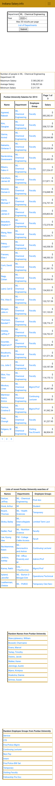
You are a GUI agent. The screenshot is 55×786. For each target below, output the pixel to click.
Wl (18, 506)
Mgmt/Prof (34, 387)
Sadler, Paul (6, 531)
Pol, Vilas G (6, 299)
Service (6, 735)
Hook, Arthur (7, 506)
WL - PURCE (22, 584)
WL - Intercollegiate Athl (23, 521)
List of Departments (27, 25)
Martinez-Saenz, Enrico (5, 398)
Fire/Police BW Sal (12, 763)
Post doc (37, 500)
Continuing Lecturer (42, 548)
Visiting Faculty (10, 772)
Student (36, 506)
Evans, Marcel (14, 647)
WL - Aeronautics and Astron (22, 548)
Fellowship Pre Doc (12, 777)
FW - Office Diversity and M (23, 559)
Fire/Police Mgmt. (11, 745)
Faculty (32, 114)
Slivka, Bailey (7, 522)
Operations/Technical (43, 576)
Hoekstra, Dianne (16, 675)
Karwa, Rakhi (7, 568)
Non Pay (7, 754)
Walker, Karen (14, 661)
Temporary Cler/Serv (42, 584)
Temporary (38, 512)
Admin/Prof (38, 559)
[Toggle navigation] (49, 3)
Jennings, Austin (16, 666)
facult (35, 539)
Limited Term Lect (41, 522)
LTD (5, 740)
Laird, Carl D (6, 289)
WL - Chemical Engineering (20, 114)
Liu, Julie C (6, 365)
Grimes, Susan (15, 680)
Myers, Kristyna (15, 670)
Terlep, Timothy (15, 652)
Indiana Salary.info (13, 3)
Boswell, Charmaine (17, 643)
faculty (36, 531)
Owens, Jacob (14, 657)
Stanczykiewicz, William (19, 638)
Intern (6, 758)
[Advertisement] (27, 50)
